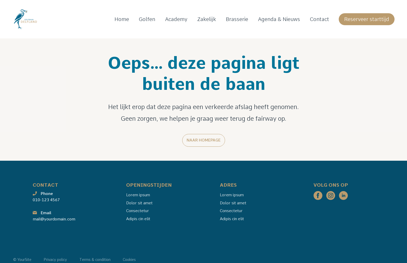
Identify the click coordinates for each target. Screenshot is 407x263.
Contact (319, 19)
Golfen (147, 19)
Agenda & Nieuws (279, 19)
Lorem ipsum (138, 194)
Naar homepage (204, 140)
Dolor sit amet (139, 202)
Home (121, 19)
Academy (176, 19)
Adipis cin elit (138, 218)
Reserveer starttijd (366, 19)
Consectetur (137, 210)
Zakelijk (206, 19)
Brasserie (237, 19)
